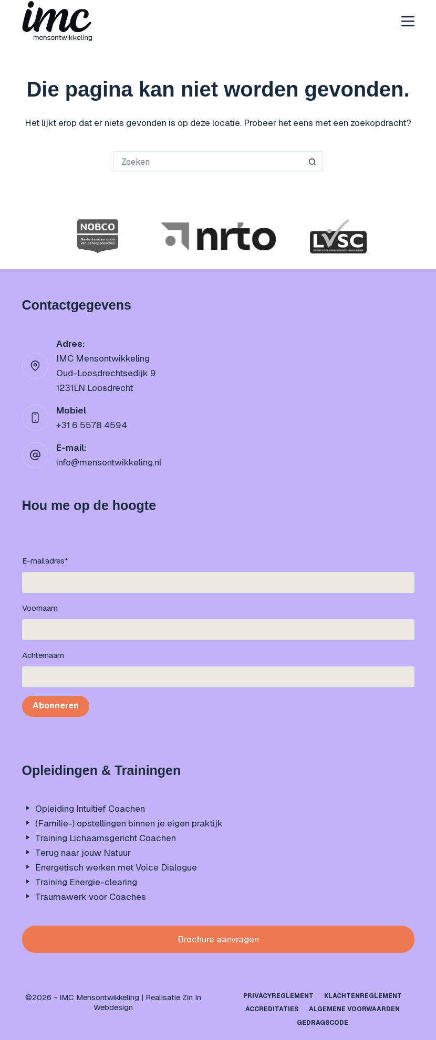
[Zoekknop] (312, 161)
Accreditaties (271, 1009)
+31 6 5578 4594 (91, 425)
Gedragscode (322, 1023)
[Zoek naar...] (207, 161)
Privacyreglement (278, 996)
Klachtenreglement (363, 996)
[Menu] (407, 21)
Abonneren (56, 705)
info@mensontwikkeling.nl (108, 462)
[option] (97, 236)
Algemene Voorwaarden (354, 1009)
